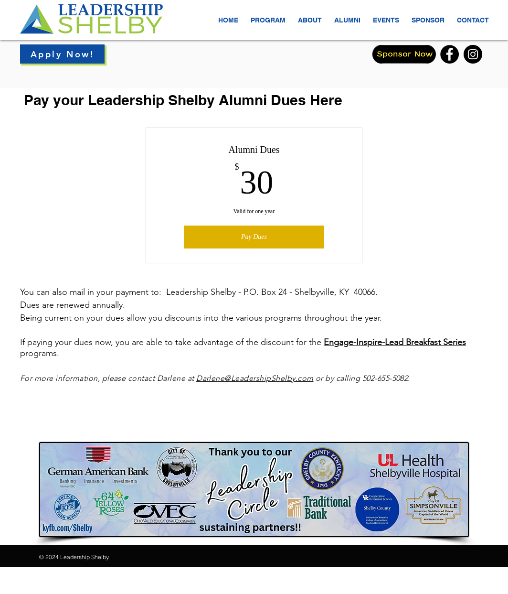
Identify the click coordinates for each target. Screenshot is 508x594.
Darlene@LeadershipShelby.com (254, 378)
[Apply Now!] (62, 54)
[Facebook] (449, 54)
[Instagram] (473, 54)
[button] (310, 16)
